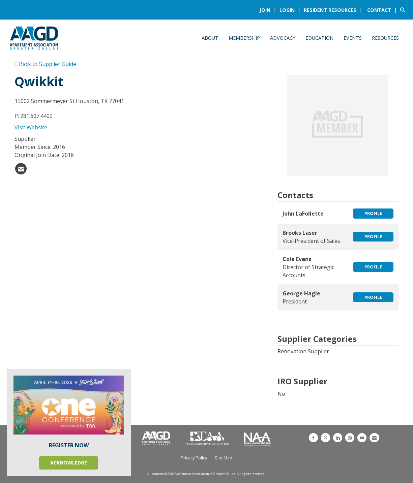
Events (353, 38)
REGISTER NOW (69, 445)
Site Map (223, 458)
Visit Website (30, 127)
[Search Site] (404, 9)
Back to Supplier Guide (45, 64)
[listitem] (269, 9)
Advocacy (282, 38)
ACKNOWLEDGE (68, 462)
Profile (373, 213)
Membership (244, 38)
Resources (385, 38)
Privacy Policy (194, 458)
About (210, 38)
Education (319, 38)
